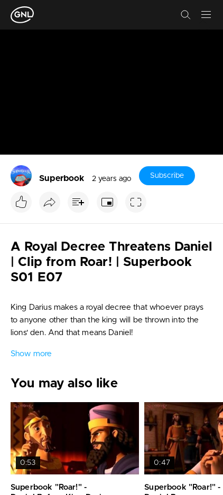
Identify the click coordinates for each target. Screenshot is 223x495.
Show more (31, 354)
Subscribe (167, 175)
